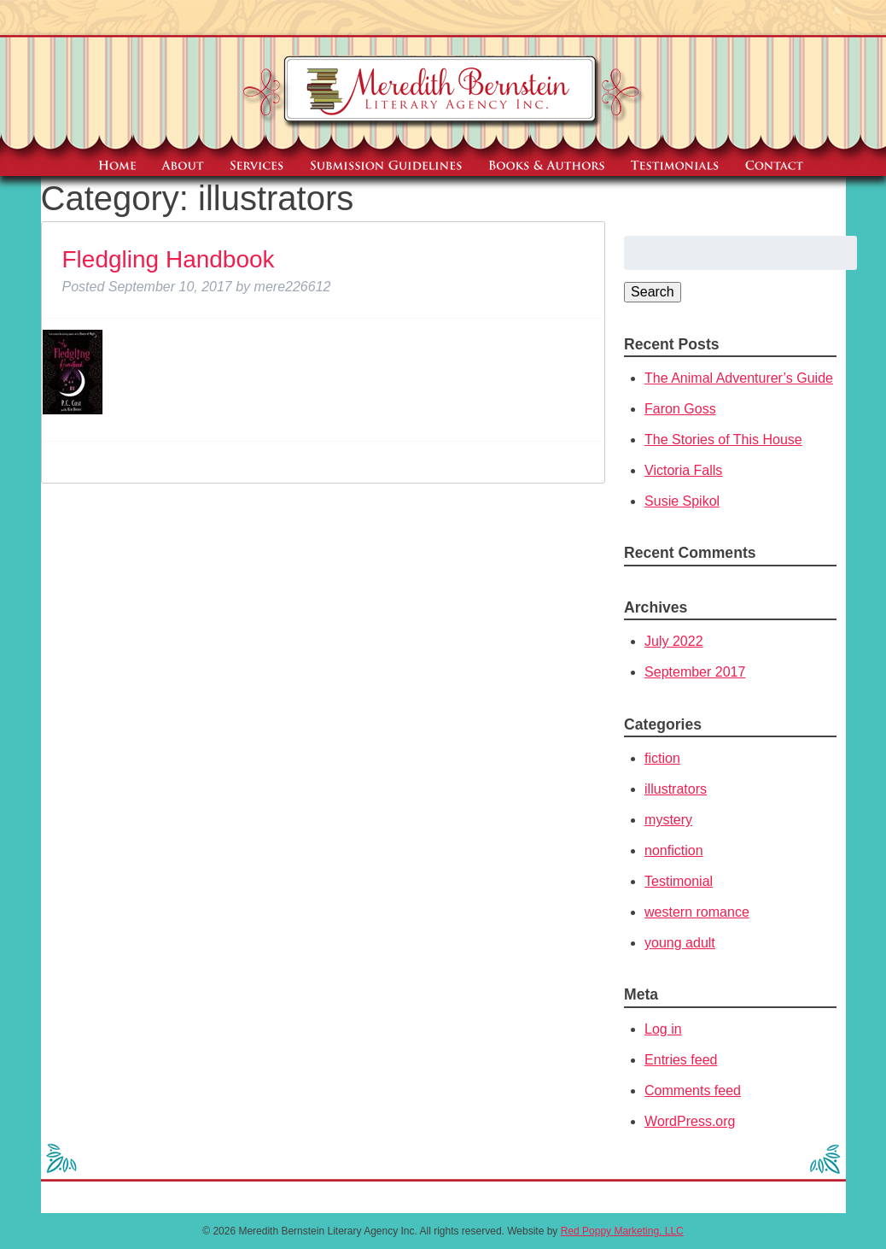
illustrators (675, 789)
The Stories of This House (723, 439)
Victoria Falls (683, 470)
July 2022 (673, 641)
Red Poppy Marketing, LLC (622, 1231)
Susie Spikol (682, 501)
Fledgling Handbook (168, 259)
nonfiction (673, 850)
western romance (696, 912)
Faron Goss (680, 409)
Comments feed (692, 1090)
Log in (663, 1029)
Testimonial (678, 881)
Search (652, 291)
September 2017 (694, 672)
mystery (668, 819)
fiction (662, 758)
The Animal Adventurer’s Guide (738, 378)
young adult (679, 942)
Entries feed (680, 1060)
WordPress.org (689, 1121)
